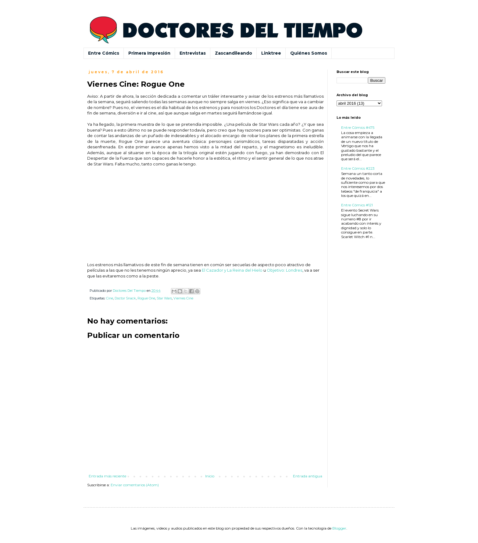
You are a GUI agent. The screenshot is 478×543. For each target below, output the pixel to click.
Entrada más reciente (107, 476)
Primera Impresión (149, 53)
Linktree (271, 53)
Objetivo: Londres (284, 270)
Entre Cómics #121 (357, 205)
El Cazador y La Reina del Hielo (232, 270)
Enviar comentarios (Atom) (135, 485)
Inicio (209, 476)
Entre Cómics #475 (357, 127)
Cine (109, 298)
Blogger (339, 528)
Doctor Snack (125, 298)
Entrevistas (193, 53)
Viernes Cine (183, 298)
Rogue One (146, 298)
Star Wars (164, 298)
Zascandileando (233, 53)
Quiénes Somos (308, 53)
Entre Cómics (103, 53)
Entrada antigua (307, 476)
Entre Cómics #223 (358, 168)
